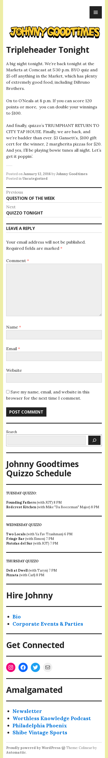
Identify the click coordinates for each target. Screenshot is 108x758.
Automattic (16, 752)
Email (13, 348)
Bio (17, 616)
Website (14, 370)
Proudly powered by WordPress (33, 748)
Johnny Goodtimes (71, 174)
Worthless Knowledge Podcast (52, 718)
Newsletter (27, 711)
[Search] (94, 440)
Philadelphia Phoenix (40, 725)
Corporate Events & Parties (48, 624)
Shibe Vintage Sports (40, 732)
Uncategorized (35, 178)
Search (11, 432)
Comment (17, 260)
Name (13, 327)
